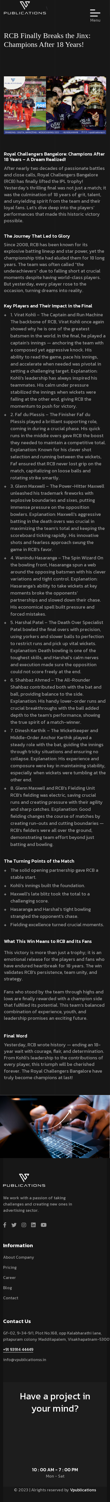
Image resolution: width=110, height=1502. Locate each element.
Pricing (10, 1267)
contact (10, 1298)
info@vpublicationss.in (24, 1359)
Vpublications (83, 1490)
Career (9, 1277)
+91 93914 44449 (18, 1349)
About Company (18, 1257)
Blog (7, 1287)
